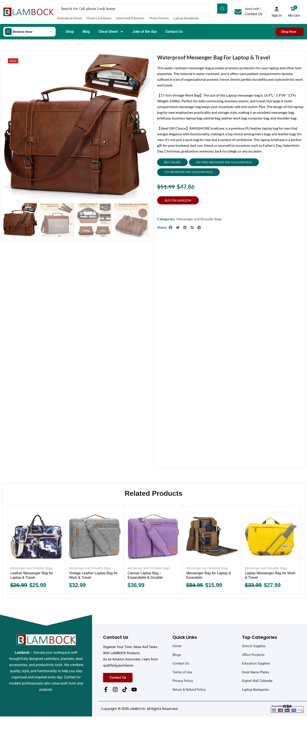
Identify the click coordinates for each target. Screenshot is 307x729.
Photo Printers (159, 18)
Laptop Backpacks (186, 18)
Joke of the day (144, 31)
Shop (70, 31)
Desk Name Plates (69, 18)
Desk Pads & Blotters (130, 18)
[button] (276, 12)
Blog (86, 31)
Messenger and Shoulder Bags (199, 219)
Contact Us (174, 31)
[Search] (222, 9)
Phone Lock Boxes (98, 18)
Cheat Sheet (111, 31)
